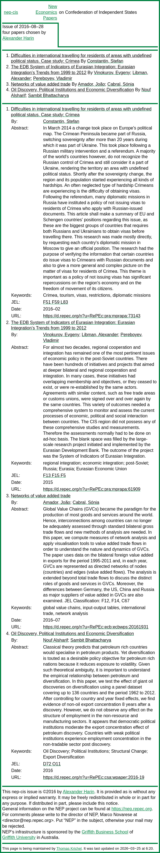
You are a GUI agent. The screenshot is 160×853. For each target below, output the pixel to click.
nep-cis (11, 12)
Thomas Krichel (69, 848)
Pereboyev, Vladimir (52, 78)
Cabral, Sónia (120, 84)
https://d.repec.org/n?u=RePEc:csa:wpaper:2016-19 (93, 777)
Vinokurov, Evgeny (112, 72)
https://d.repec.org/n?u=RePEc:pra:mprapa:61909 (91, 489)
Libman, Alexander (100, 334)
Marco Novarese (116, 814)
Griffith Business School (105, 832)
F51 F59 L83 (55, 302)
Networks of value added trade (41, 84)
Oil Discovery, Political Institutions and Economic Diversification (72, 89)
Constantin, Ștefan (105, 61)
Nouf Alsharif (55, 640)
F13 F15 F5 (54, 475)
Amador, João (91, 84)
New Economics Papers (46, 12)
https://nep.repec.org (131, 808)
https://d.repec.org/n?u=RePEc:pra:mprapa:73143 (91, 316)
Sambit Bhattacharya (48, 95)
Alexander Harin (18, 38)
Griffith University (19, 837)
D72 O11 (52, 764)
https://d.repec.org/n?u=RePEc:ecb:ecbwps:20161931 (95, 627)
